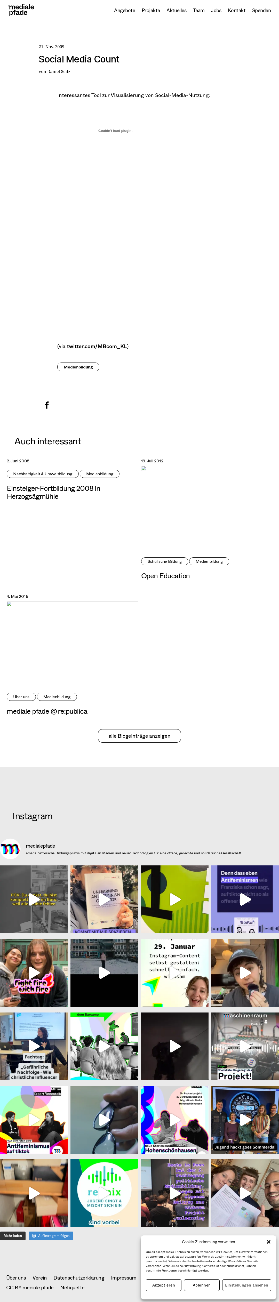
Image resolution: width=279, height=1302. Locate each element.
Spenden (261, 10)
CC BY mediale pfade (29, 1287)
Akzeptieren (163, 1285)
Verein (40, 1278)
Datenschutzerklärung (78, 1278)
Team (199, 10)
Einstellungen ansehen (247, 1285)
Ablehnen (202, 1285)
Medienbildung (78, 367)
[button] (268, 1241)
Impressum (123, 1278)
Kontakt (236, 10)
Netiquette (72, 1287)
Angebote (124, 10)
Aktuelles (176, 10)
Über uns (16, 1278)
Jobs (216, 10)
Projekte (151, 10)
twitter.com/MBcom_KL (97, 346)
